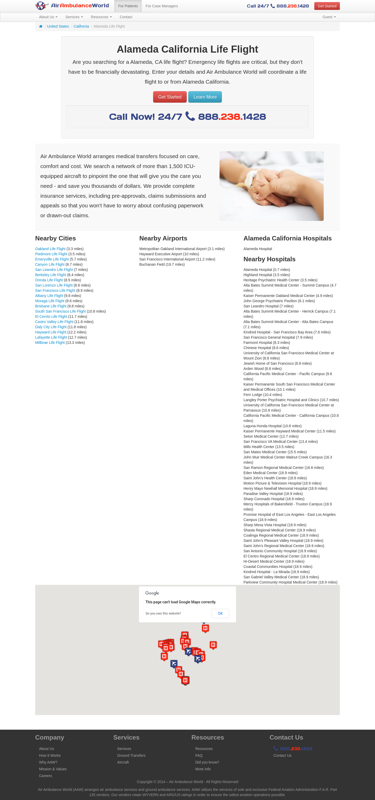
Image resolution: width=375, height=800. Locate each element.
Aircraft (123, 762)
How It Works (50, 755)
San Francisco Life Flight (55, 290)
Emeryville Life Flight (52, 259)
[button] (188, 652)
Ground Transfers (131, 755)
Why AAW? (48, 762)
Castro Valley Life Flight (54, 322)
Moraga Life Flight (49, 301)
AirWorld (72, 5)
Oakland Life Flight (50, 249)
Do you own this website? (163, 613)
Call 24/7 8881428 (278, 6)
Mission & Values (53, 769)
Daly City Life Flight (51, 327)
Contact (126, 17)
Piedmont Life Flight (51, 254)
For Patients (128, 6)
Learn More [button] (205, 97)
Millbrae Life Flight (50, 342)
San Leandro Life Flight (54, 270)
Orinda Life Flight (49, 280)
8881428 (292, 748)
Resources (101, 17)
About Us (48, 17)
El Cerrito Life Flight (51, 316)
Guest (329, 17)
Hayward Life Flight (50, 332)
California (81, 26)
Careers (45, 776)
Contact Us (282, 755)
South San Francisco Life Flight (60, 311)
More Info (203, 769)
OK (220, 613)
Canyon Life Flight (50, 264)
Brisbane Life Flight (50, 306)
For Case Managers (162, 6)
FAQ (199, 755)
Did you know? (207, 762)
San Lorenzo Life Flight (54, 285)
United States (58, 26)
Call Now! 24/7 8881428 (187, 116)
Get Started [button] (327, 6)
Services (74, 17)
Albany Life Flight (49, 296)
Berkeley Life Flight (50, 275)
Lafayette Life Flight (51, 337)
